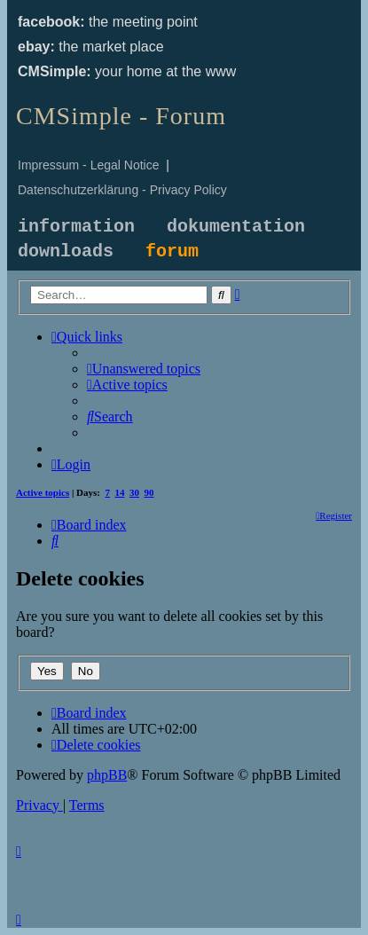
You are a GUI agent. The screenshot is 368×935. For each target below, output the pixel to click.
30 (134, 492)
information (76, 226)
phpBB (107, 774)
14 (120, 492)
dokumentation (236, 226)
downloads (66, 251)
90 (149, 492)
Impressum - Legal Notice (89, 165)
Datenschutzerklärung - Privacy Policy (122, 190)
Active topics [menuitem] (42, 492)
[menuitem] (143, 368)
